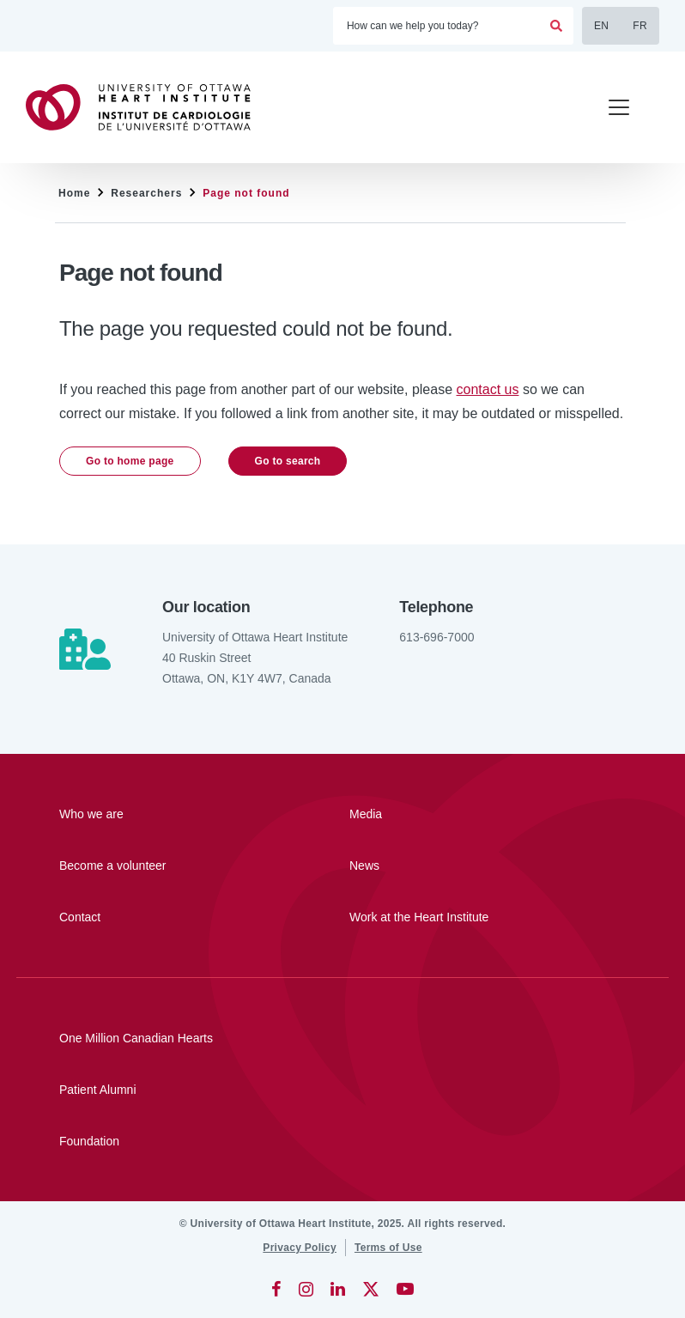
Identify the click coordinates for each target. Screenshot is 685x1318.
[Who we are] (154, 814)
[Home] (146, 107)
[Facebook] (276, 1288)
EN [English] (601, 26)
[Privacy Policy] (299, 1247)
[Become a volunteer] (154, 865)
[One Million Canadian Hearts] (342, 1038)
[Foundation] (342, 1141)
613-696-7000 (436, 637)
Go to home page (130, 461)
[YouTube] (405, 1288)
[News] (444, 865)
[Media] (444, 814)
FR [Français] (640, 26)
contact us (488, 389)
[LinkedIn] (337, 1288)
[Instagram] (306, 1288)
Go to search (288, 461)
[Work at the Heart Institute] (444, 917)
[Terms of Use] (388, 1247)
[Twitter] (370, 1288)
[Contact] (154, 917)
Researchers (146, 193)
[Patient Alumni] (342, 1089)
